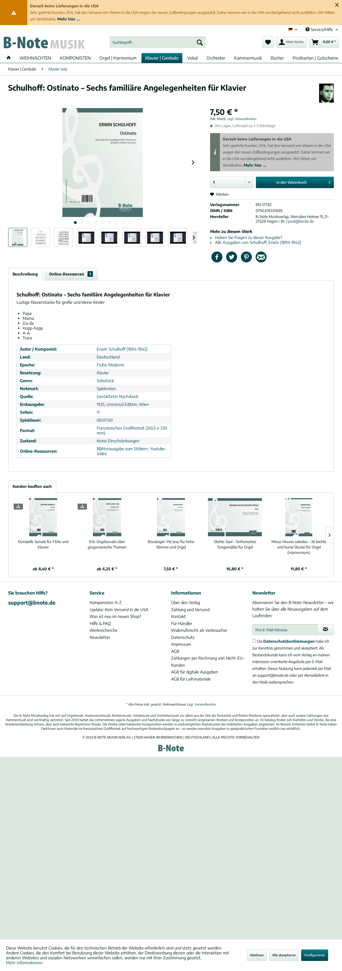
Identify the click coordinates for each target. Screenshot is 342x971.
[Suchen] (199, 42)
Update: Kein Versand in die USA (119, 609)
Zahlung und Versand (190, 609)
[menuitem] (157, 42)
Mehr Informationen (24, 962)
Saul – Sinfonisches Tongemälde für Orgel (235, 544)
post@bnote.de (301, 221)
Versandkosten (205, 704)
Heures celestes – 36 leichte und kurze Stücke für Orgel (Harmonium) (298, 547)
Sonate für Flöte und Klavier (43, 544)
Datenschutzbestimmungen (289, 641)
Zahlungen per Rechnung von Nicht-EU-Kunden (207, 661)
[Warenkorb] (324, 42)
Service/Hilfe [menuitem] (319, 29)
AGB (175, 651)
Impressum (181, 644)
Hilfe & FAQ (100, 623)
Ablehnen (257, 955)
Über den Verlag (185, 602)
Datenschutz (183, 637)
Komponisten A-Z (106, 602)
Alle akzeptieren (284, 955)
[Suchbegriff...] (157, 42)
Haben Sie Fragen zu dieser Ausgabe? (246, 237)
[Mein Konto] (291, 42)
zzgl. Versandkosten (241, 119)
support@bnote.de (32, 602)
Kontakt (178, 616)
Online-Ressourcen (71, 274)
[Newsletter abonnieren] (325, 629)
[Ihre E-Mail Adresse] (284, 629)
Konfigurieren (314, 955)
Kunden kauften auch (32, 486)
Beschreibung (25, 274)
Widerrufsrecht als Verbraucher (199, 630)
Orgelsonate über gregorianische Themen (107, 544)
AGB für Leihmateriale (191, 678)
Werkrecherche (103, 630)
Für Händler (181, 623)
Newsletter (100, 637)
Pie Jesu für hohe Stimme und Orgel (171, 544)
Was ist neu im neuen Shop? (115, 616)
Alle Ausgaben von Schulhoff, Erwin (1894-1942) (255, 242)
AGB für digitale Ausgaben (194, 671)
